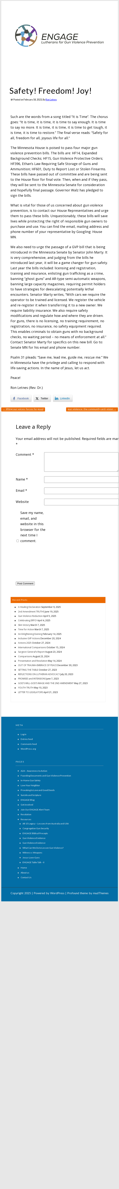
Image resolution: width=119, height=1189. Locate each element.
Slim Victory (24, 625)
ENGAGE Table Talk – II (33, 862)
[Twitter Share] (42, 398)
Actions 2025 (24, 642)
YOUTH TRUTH (26, 687)
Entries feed (27, 739)
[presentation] (31, 563)
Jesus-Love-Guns (31, 857)
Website (22, 501)
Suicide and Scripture (31, 795)
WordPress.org (28, 748)
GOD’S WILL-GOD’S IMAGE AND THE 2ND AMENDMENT (46, 683)
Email (21, 490)
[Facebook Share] (21, 398)
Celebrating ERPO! (27, 620)
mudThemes (101, 893)
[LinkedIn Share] (63, 398)
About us (25, 872)
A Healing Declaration (29, 607)
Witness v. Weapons (32, 852)
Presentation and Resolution (32, 660)
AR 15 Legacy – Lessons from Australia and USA (46, 823)
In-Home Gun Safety (30, 780)
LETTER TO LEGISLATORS (30, 692)
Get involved (27, 804)
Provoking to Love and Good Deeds (38, 790)
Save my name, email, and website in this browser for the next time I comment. (32, 526)
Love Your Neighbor (30, 785)
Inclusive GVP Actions (29, 638)
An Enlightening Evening (30, 634)
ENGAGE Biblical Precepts (35, 833)
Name (22, 479)
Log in (23, 734)
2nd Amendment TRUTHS (31, 611)
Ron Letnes (51, 99)
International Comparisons (32, 647)
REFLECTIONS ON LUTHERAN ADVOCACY (39, 674)
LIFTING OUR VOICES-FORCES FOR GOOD (23, 409)
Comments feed (29, 744)
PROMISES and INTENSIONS (32, 678)
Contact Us (26, 877)
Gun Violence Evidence (34, 838)
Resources (26, 819)
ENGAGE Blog (27, 799)
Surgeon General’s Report (31, 651)
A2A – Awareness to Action (34, 770)
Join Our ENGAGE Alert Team (35, 809)
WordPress (57, 893)
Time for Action (26, 629)
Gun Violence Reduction (30, 616)
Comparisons (25, 656)
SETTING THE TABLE (28, 669)
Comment (25, 454)
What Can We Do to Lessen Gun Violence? (43, 847)
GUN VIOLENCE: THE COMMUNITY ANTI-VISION (92, 409)
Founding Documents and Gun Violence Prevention (46, 775)
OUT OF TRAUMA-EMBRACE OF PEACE (37, 665)
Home (24, 867)
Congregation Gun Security (36, 828)
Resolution (26, 814)
